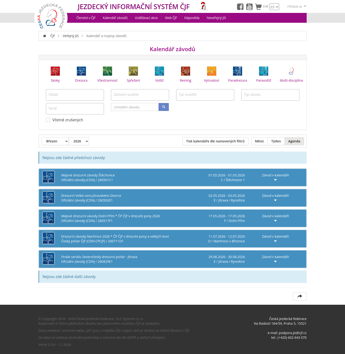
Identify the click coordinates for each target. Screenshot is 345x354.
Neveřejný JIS (216, 17)
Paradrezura (237, 74)
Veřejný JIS (71, 36)
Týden (276, 141)
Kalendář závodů (115, 17)
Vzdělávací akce (146, 17)
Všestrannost (107, 74)
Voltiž (159, 74)
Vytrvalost (211, 74)
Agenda (294, 141)
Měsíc (259, 141)
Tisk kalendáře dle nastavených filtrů (215, 141)
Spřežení (133, 74)
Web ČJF (171, 17)
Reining (185, 74)
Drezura (81, 74)
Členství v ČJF (86, 17)
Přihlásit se (297, 6)
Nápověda (192, 17)
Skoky (55, 74)
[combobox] (75, 95)
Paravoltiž (263, 74)
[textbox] (75, 94)
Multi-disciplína (291, 74)
